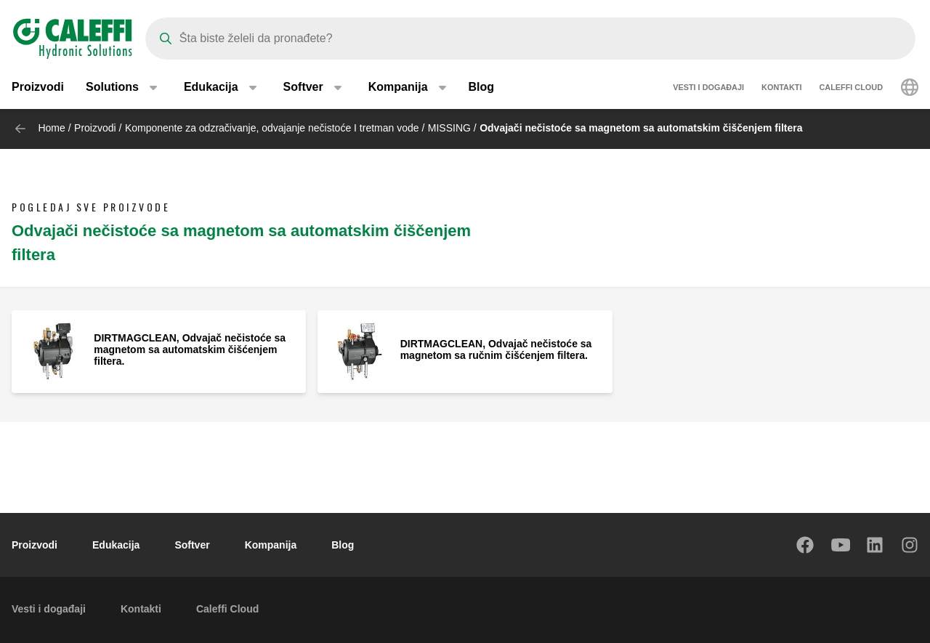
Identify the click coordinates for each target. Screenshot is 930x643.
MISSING (449, 128)
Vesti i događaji (708, 87)
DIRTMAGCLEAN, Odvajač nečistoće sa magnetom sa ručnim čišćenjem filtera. (496, 349)
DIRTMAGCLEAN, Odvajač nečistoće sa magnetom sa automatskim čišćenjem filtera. (190, 349)
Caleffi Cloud (851, 87)
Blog (482, 87)
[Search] (530, 38)
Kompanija (271, 545)
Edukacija (116, 545)
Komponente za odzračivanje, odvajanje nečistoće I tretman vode (272, 128)
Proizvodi (38, 87)
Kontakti (781, 87)
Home (51, 128)
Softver (191, 545)
